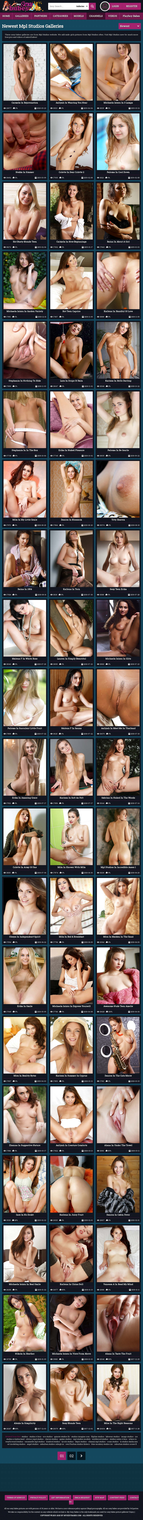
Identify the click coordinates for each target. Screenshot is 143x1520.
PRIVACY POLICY (38, 1497)
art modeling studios (16, 1444)
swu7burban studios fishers (78, 1444)
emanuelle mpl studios (35, 1441)
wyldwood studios (100, 1439)
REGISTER (131, 6)
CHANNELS (96, 16)
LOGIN (115, 6)
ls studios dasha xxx (129, 1441)
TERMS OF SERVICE (16, 1497)
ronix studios (113, 1441)
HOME (6, 16)
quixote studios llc (62, 1436)
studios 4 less (35, 1436)
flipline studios (97, 1436)
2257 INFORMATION (60, 1497)
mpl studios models (81, 1439)
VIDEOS (112, 16)
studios (25, 1436)
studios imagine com (80, 1436)
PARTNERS (40, 16)
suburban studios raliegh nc (52, 1444)
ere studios (48, 1436)
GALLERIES (21, 16)
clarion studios (51, 1439)
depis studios (81, 1441)
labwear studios (113, 1436)
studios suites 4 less (118, 1439)
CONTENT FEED (117, 1497)
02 (71, 1455)
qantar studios (65, 1439)
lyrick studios (68, 1441)
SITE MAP (99, 1497)
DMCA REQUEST (82, 1497)
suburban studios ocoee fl (125, 1444)
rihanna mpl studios (97, 1441)
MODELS (79, 16)
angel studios (33, 1444)
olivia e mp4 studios (35, 1439)
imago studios (127, 1436)
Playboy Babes (131, 16)
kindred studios (53, 1441)
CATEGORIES (60, 16)
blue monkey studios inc (102, 1444)
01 (62, 1455)
